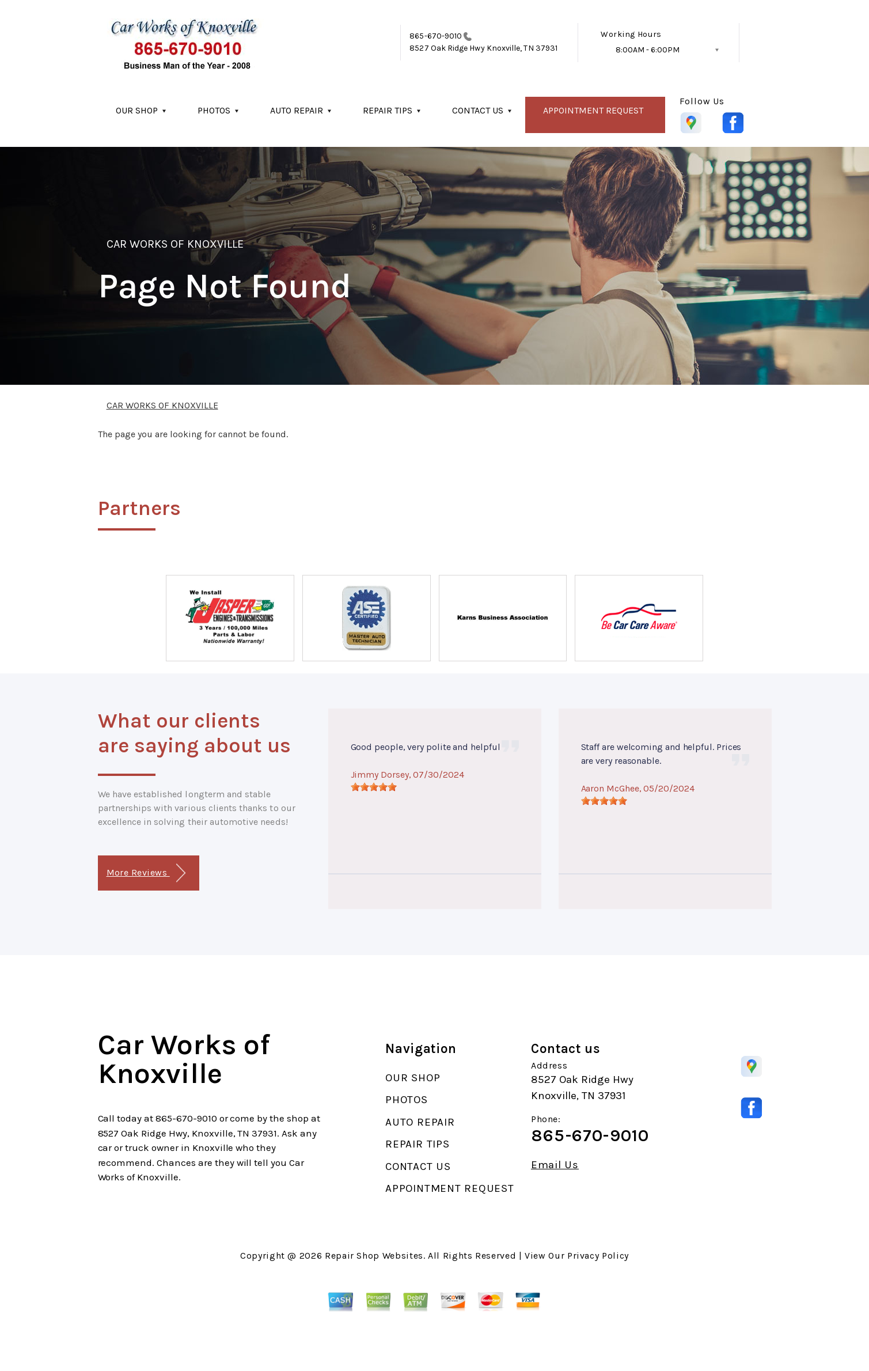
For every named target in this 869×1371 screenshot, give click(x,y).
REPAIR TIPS (387, 110)
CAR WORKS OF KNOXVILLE (175, 244)
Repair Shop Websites (374, 1255)
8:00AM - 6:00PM (648, 50)
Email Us (555, 1165)
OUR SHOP (137, 110)
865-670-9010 (435, 36)
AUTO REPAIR (296, 110)
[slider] (374, 786)
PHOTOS (214, 110)
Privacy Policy (598, 1255)
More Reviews (146, 873)
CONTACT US (477, 110)
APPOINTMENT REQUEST (593, 110)
